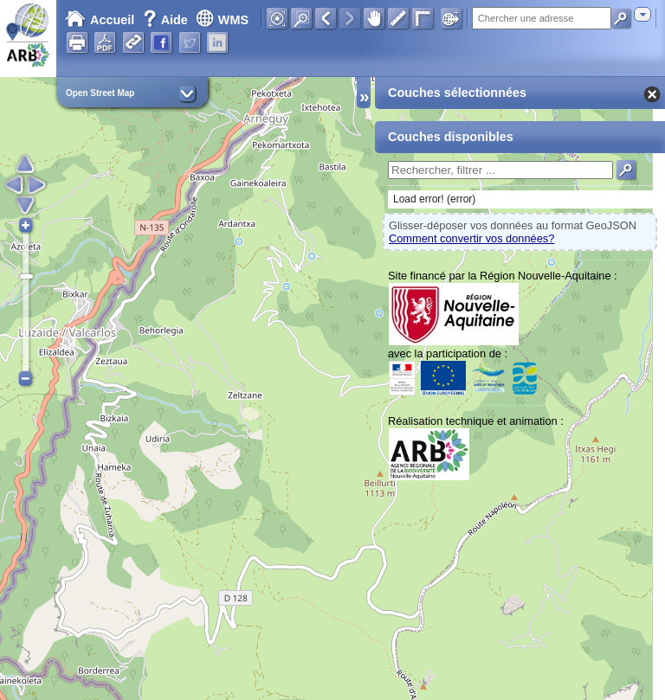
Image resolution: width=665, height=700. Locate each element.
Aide (167, 20)
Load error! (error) (434, 199)
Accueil (99, 20)
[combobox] (642, 14)
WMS (222, 20)
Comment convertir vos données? (471, 238)
